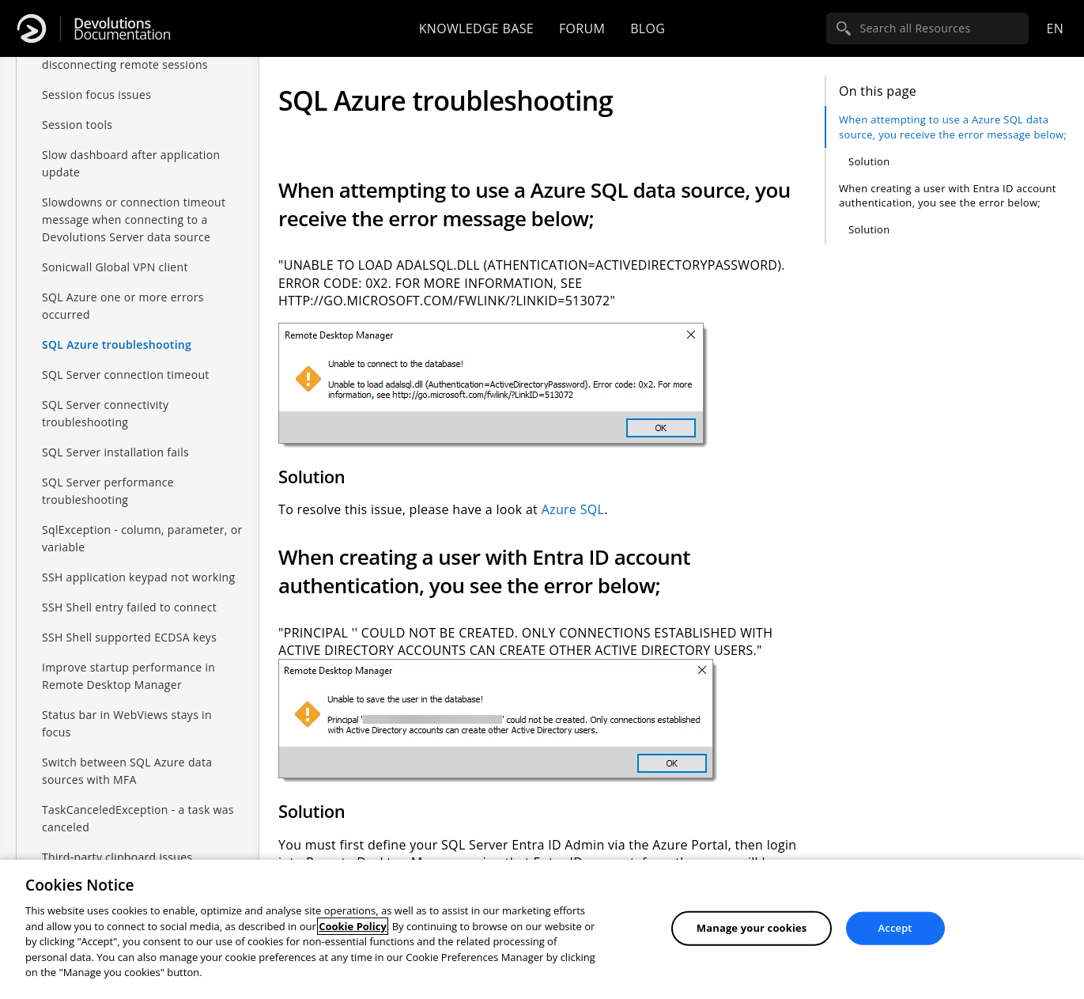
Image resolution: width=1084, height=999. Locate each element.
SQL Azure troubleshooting (116, 344)
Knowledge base (476, 28)
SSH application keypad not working (138, 577)
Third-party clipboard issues (117, 857)
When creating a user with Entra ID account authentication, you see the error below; (947, 195)
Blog (647, 28)
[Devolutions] (31, 28)
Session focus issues (96, 94)
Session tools (77, 124)
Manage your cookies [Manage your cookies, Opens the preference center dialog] (752, 928)
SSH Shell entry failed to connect (129, 607)
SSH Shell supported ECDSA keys (129, 637)
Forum (582, 28)
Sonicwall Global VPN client (115, 266)
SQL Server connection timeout (126, 374)
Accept (895, 928)
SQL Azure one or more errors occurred (123, 305)
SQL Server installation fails (115, 452)
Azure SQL (573, 509)
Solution (868, 161)
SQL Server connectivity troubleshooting (105, 413)
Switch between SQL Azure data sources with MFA (127, 771)
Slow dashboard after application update (131, 163)
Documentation (122, 28)
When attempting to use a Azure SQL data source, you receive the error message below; (953, 126)
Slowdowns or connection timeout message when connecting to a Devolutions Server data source (133, 219)
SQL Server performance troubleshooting (108, 491)
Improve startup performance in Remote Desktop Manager (128, 676)
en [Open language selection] (1054, 28)
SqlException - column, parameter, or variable (142, 538)
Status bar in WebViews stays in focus (127, 723)
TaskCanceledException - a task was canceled (138, 818)
